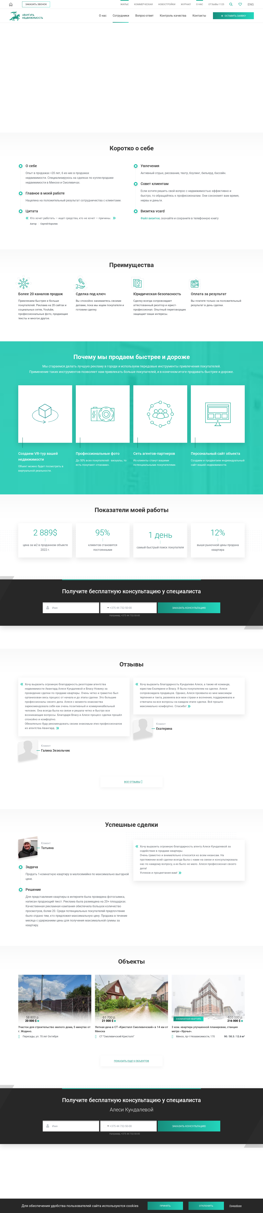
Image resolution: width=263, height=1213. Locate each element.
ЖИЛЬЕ (124, 4)
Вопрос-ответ (144, 15)
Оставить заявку (233, 15)
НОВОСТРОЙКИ (166, 4)
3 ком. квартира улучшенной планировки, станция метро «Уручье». (205, 1029)
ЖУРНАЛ (186, 4)
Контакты (199, 15)
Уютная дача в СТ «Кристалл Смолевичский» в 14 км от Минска (131, 1029)
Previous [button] (20, 993)
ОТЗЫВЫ (216, 4)
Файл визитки (154, 218)
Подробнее (235, 1206)
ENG (251, 4)
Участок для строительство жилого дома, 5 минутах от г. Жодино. (54, 1029)
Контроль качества (173, 15)
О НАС (199, 4)
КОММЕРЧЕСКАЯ (143, 4)
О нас (102, 15)
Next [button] (88, 993)
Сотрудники (121, 15)
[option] (54, 999)
